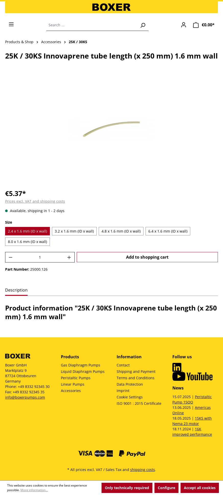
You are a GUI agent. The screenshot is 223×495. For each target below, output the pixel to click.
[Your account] (183, 25)
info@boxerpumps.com (25, 397)
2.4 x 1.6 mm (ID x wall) (27, 231)
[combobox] (91, 25)
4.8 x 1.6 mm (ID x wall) (121, 231)
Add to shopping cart (147, 257)
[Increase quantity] (69, 257)
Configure (166, 487)
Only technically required (127, 487)
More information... (34, 490)
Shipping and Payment (136, 371)
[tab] (16, 290)
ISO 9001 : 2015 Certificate (139, 403)
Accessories (71, 390)
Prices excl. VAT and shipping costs (35, 201)
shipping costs (142, 469)
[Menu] (11, 24)
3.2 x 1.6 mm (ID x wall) (74, 231)
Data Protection (130, 384)
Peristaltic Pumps (76, 377)
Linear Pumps (72, 384)
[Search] (143, 25)
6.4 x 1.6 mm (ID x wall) (167, 231)
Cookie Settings (130, 397)
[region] (111, 130)
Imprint (123, 390)
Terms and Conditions (135, 377)
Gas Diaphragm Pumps (80, 365)
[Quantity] (40, 257)
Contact (123, 365)
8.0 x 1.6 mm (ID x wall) (27, 241)
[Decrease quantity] (10, 257)
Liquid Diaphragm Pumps (83, 371)
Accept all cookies (200, 487)
